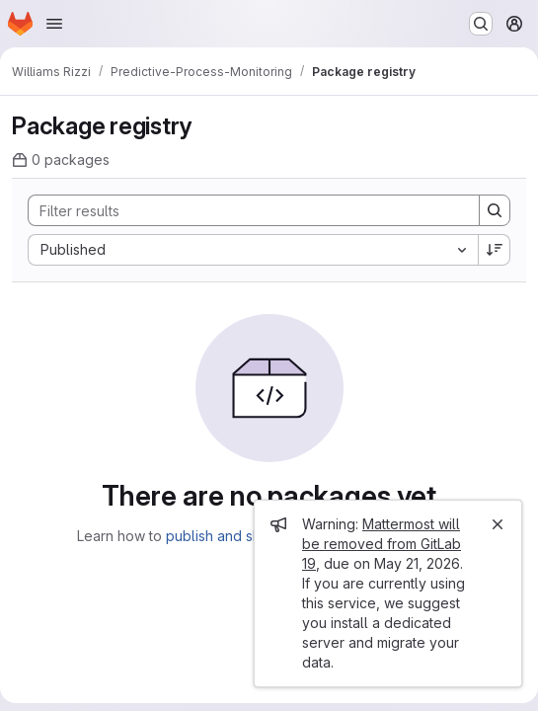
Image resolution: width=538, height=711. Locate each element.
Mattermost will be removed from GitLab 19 (381, 543)
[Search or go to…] (481, 24)
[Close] (497, 524)
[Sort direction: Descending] (494, 250)
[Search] (243, 210)
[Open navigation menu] (54, 24)
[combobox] (253, 250)
